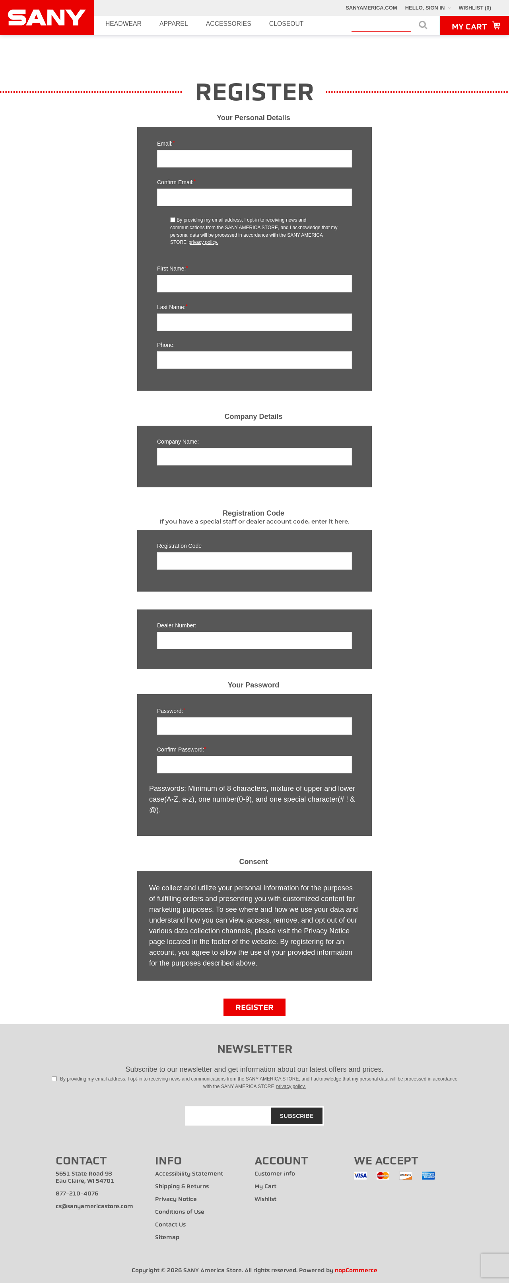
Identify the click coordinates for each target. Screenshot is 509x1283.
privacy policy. (203, 242)
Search (423, 25)
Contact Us (170, 1224)
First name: (171, 268)
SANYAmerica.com (371, 8)
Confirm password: (180, 749)
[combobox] (381, 27)
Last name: (171, 307)
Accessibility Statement (189, 1173)
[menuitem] (105, 1178)
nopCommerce (356, 1270)
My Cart (265, 1186)
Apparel (151, 25)
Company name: (178, 441)
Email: (165, 143)
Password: (170, 711)
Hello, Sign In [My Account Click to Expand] (425, 8)
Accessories (191, 25)
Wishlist (265, 1199)
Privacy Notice (176, 1199)
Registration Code (179, 546)
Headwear (114, 25)
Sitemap (167, 1237)
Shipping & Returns (182, 1186)
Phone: (166, 345)
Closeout (234, 25)
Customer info (274, 1173)
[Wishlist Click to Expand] (474, 8)
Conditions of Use (179, 1212)
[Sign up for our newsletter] (254, 1116)
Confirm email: (175, 182)
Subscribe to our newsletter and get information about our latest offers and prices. (254, 1069)
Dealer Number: (176, 625)
